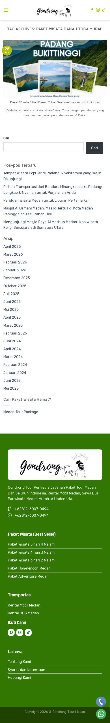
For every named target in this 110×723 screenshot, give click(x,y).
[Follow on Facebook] (92, 10)
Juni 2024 (12, 341)
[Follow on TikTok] (104, 10)
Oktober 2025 (14, 286)
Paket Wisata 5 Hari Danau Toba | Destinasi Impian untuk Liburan (55, 102)
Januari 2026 (14, 270)
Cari (6, 138)
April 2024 (12, 349)
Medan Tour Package (20, 412)
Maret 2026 (13, 254)
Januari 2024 (14, 373)
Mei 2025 (11, 309)
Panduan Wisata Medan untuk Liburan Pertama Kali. (46, 200)
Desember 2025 (16, 278)
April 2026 (12, 246)
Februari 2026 (15, 262)
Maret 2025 (13, 325)
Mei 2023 (11, 388)
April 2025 (12, 317)
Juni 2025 (12, 302)
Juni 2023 (12, 380)
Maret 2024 (13, 357)
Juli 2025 (11, 294)
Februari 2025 (15, 333)
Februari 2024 (15, 365)
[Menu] (6, 9)
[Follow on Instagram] (98, 10)
